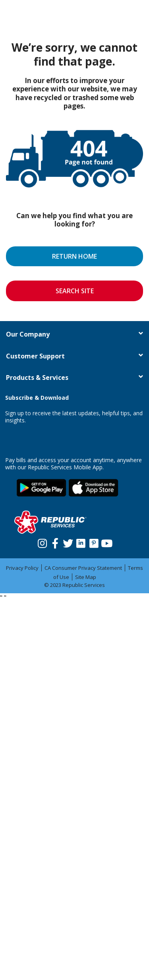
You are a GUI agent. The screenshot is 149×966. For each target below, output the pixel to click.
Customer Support (35, 356)
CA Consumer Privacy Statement (83, 567)
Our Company (28, 334)
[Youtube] (106, 539)
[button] (141, 333)
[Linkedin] (80, 539)
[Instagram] (42, 539)
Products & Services (37, 377)
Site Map (85, 577)
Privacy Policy (22, 567)
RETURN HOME (74, 256)
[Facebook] (55, 539)
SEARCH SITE (75, 291)
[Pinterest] (94, 539)
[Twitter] (68, 539)
